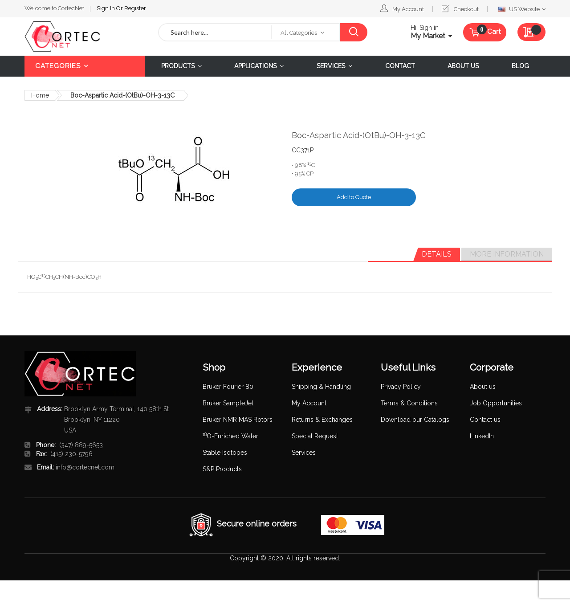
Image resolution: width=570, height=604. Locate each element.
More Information (507, 254)
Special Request (315, 436)
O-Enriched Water (230, 436)
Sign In (106, 8)
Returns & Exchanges (322, 419)
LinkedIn (482, 436)
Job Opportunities (496, 403)
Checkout (466, 9)
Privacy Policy (401, 386)
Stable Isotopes (225, 452)
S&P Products (222, 469)
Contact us (485, 419)
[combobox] (215, 32)
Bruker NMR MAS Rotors (238, 419)
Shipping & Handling (321, 386)
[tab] (436, 254)
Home (40, 95)
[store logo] (84, 36)
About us (483, 386)
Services (304, 452)
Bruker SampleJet (228, 403)
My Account (408, 9)
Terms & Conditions (409, 403)
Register (135, 8)
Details (437, 254)
